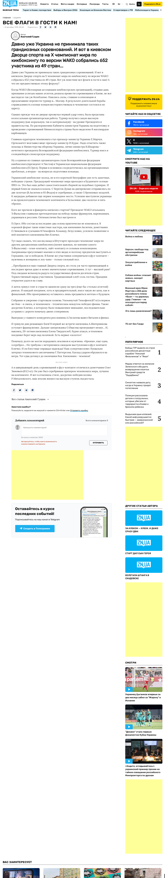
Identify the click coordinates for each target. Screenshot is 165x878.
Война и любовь (134, 236)
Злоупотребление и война (136, 264)
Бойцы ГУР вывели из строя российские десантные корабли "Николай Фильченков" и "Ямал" (140, 352)
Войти (132, 4)
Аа (139, 4)
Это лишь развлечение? (138, 311)
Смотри (130, 662)
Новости (44, 4)
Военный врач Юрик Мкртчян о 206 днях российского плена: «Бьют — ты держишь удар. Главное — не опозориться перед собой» (137, 297)
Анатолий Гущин (30, 36)
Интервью (82, 4)
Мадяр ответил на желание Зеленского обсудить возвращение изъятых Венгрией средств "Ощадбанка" (139, 369)
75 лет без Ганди (134, 324)
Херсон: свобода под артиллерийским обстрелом (136, 252)
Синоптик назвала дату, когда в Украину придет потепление (138, 385)
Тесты (105, 4)
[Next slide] (160, 10)
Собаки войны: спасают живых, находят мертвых (138, 278)
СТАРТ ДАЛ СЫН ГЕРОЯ (138, 553)
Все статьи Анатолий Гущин (28, 399)
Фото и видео (67, 4)
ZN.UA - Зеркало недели (144, 188)
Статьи (54, 4)
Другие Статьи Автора (141, 505)
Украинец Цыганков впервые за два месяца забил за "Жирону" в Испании (143, 697)
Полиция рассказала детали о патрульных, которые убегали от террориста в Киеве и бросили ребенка (137, 401)
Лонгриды (94, 4)
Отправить (98, 443)
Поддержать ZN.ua (152, 4)
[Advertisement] (47, 475)
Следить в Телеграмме (35, 528)
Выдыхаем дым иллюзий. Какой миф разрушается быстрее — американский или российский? (139, 418)
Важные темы (11, 10)
